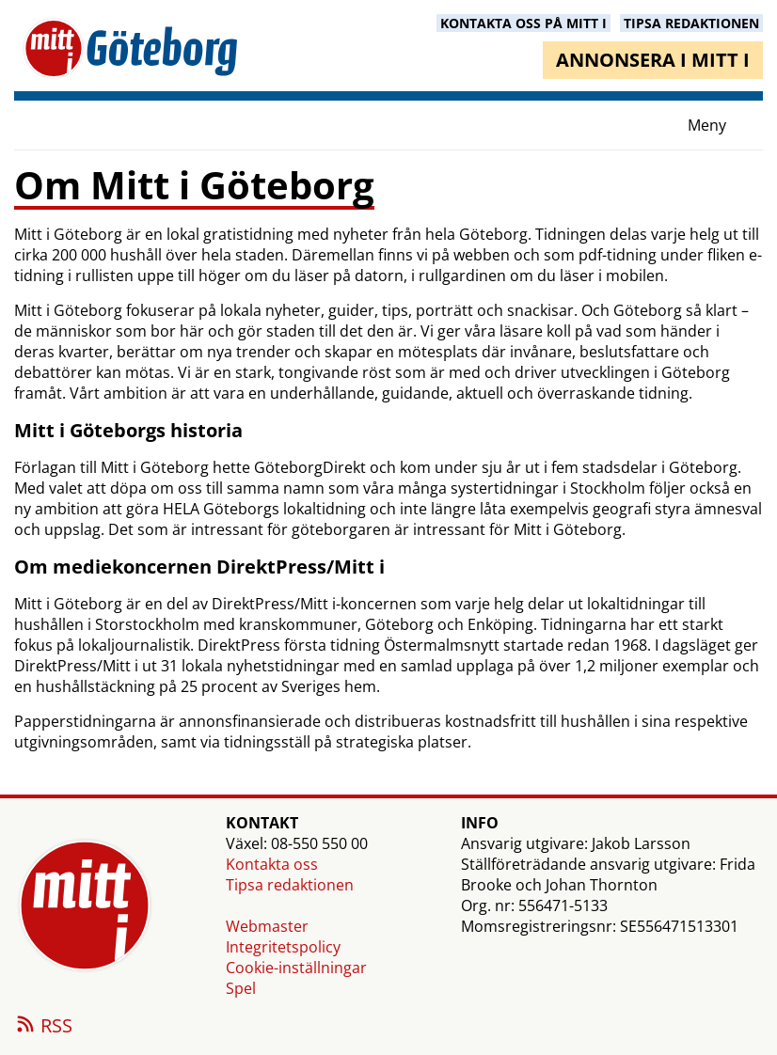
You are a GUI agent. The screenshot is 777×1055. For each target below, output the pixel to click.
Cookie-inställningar (296, 967)
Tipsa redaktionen (290, 884)
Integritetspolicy (283, 947)
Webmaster (267, 926)
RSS (43, 1027)
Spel (241, 988)
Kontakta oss (272, 864)
